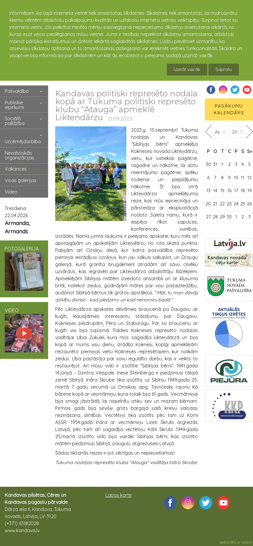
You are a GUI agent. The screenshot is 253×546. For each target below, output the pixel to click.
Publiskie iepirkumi (14, 105)
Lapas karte (118, 495)
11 (242, 177)
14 (215, 190)
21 (215, 204)
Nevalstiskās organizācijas (19, 155)
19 (249, 190)
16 (229, 190)
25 (242, 204)
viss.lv (247, 542)
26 (249, 204)
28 (215, 217)
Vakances (16, 169)
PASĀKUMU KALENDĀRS (229, 109)
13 (208, 190)
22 (222, 204)
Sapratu (224, 69)
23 (229, 204)
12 (249, 177)
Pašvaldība (17, 91)
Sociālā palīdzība (15, 121)
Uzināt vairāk (187, 69)
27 (208, 217)
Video (11, 192)
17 (236, 190)
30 (208, 164)
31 (215, 164)
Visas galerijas (20, 180)
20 (208, 204)
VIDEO (24, 329)
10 (236, 177)
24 (236, 204)
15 (222, 190)
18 (243, 190)
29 (222, 217)
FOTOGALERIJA (24, 268)
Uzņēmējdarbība (23, 141)
